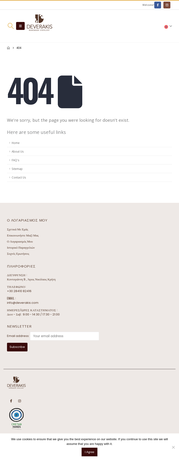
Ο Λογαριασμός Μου (20, 241)
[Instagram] (166, 5)
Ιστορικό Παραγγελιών (21, 247)
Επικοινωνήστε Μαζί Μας (23, 235)
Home (16, 143)
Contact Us (19, 177)
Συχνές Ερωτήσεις (18, 253)
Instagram (19, 400)
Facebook (10, 400)
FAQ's (15, 160)
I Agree (89, 452)
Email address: (18, 336)
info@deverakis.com (22, 302)
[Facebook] (157, 5)
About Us (18, 151)
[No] (173, 447)
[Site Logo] (39, 26)
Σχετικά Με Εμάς (17, 229)
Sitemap (17, 169)
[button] (10, 26)
